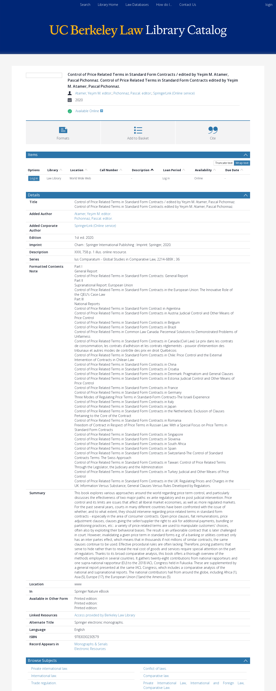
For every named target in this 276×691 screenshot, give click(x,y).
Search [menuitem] (85, 4)
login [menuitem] (268, 4)
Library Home (108, 4)
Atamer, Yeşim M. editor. (93, 93)
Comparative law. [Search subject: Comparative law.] (156, 676)
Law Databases (137, 4)
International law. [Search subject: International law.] (44, 676)
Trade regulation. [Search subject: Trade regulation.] (44, 683)
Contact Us (187, 4)
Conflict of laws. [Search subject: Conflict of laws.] (155, 668)
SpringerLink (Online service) (174, 93)
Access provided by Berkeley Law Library (104, 615)
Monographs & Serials (91, 644)
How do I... (164, 4)
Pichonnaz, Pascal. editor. (132, 93)
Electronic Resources (90, 648)
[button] (63, 132)
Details (34, 195)
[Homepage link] (138, 29)
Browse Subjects (42, 660)
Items (33, 154)
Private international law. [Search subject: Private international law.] (49, 668)
